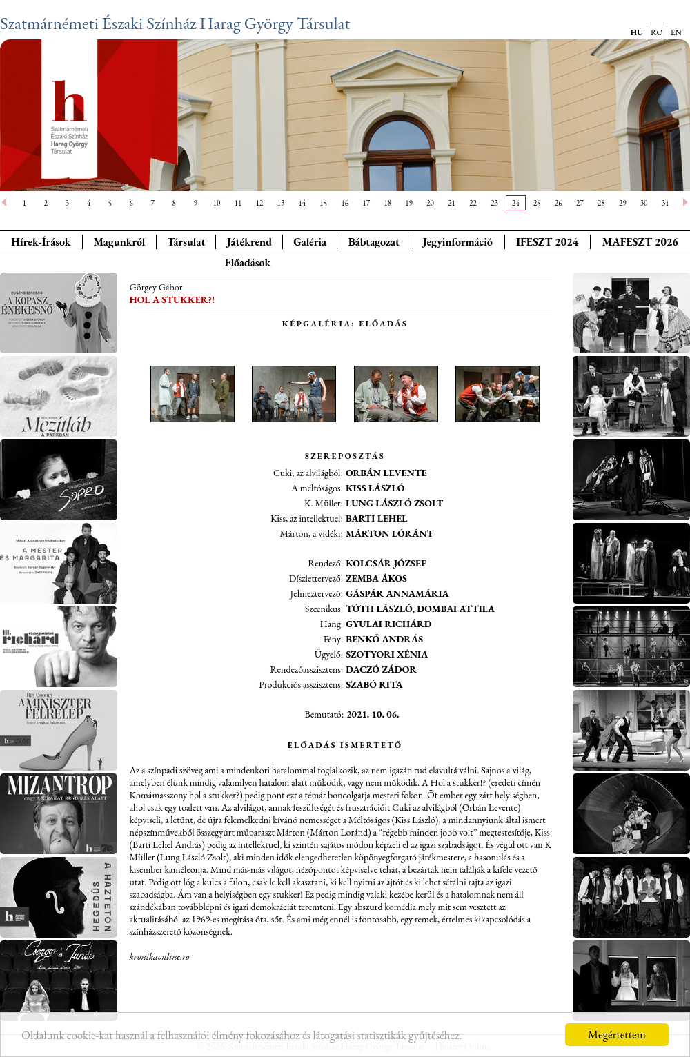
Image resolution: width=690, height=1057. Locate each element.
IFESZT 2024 (547, 242)
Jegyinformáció (458, 242)
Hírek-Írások (40, 242)
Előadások (247, 262)
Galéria (309, 242)
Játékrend (249, 242)
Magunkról (120, 242)
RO (657, 32)
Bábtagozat (374, 242)
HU (636, 32)
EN (676, 32)
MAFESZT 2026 (640, 242)
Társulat (186, 242)
